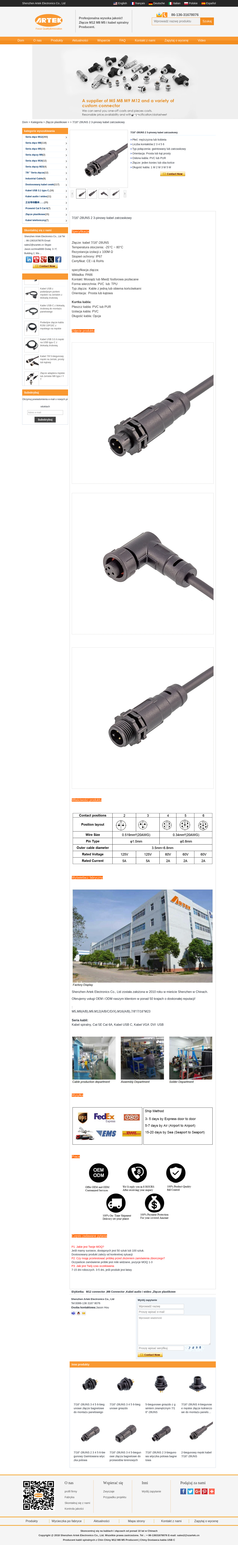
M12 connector (95, 1291)
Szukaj (207, 21)
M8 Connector (116, 1291)
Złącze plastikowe (56, 122)
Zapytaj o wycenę (177, 40)
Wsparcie (103, 40)
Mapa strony (136, 1521)
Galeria (23, 48)
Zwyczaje (108, 1491)
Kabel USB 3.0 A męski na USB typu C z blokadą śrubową (52, 345)
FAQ (122, 40)
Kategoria (37, 122)
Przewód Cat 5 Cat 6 (37, 208)
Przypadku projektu (114, 1497)
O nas (37, 40)
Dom (21, 40)
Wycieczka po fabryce (67, 1521)
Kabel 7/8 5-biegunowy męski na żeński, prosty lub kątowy (52, 362)
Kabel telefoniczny (37, 220)
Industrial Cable (35, 178)
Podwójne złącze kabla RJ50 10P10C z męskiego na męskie (52, 328)
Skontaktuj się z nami (77, 1502)
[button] (132, 115)
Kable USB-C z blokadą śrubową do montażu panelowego (52, 311)
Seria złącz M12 (36, 137)
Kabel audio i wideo (38, 196)
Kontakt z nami (145, 40)
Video (202, 40)
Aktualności (80, 40)
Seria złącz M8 (35, 143)
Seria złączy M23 (35, 166)
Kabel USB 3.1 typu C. (39, 190)
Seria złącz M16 (35, 160)
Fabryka (69, 1497)
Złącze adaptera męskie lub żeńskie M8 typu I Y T (52, 379)
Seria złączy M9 (35, 154)
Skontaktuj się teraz (45, 266)
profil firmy (71, 1491)
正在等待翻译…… (36, 202)
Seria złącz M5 (35, 148)
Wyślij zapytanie (151, 1491)
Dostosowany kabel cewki (42, 184)
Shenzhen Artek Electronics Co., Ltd (43, 3)
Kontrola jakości (74, 1508)
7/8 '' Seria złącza (36, 172)
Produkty (57, 40)
